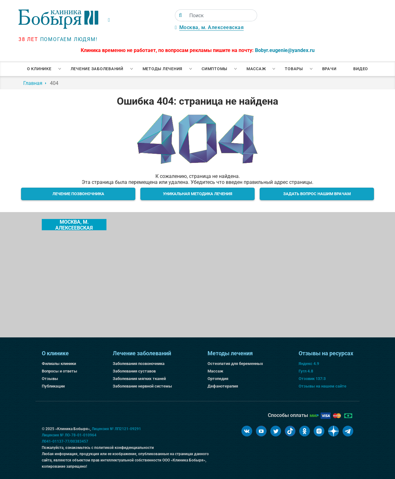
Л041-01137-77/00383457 (65, 441)
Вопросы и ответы (59, 371)
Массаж (256, 68)
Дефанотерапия (223, 386)
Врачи (329, 68)
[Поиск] (180, 15)
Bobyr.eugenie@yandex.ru (285, 50)
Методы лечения (163, 68)
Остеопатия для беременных (235, 363)
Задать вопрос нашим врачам (317, 193)
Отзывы (50, 378)
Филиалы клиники (59, 363)
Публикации (53, 386)
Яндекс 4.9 (309, 363)
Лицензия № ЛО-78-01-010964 (69, 435)
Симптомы (214, 68)
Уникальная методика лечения (197, 193)
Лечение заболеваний (97, 68)
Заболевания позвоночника (139, 363)
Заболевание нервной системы (142, 386)
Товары (294, 68)
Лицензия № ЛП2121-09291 (116, 429)
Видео (360, 68)
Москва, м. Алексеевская (211, 27)
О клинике (39, 68)
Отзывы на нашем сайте (322, 386)
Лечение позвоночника (78, 193)
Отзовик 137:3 (312, 378)
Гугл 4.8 (306, 371)
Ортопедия (218, 378)
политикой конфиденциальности (124, 447)
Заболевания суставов (134, 371)
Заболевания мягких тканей (139, 378)
